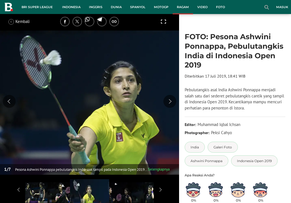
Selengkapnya (159, 169)
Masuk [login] (282, 7)
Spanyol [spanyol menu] (138, 7)
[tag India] (195, 147)
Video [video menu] (202, 7)
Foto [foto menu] (220, 7)
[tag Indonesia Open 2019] (254, 160)
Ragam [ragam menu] (183, 7)
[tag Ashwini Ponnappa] (206, 160)
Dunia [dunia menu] (116, 7)
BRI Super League (37, 7)
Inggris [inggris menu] (95, 7)
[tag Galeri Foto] (223, 147)
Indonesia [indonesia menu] (71, 7)
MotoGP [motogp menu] (161, 7)
